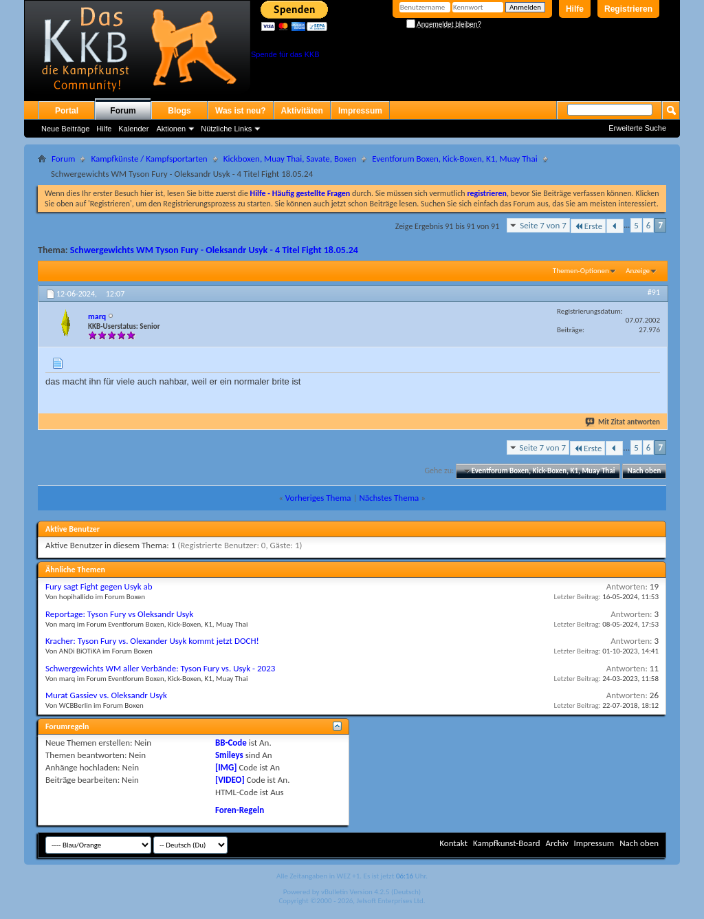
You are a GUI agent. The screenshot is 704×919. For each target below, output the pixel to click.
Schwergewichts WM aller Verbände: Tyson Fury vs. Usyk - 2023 (160, 668)
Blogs (179, 111)
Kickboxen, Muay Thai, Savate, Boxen (290, 158)
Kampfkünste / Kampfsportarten (149, 158)
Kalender (133, 129)
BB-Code (231, 742)
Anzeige (638, 270)
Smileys (229, 755)
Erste (588, 226)
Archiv (556, 843)
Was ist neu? (240, 111)
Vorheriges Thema (318, 498)
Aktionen (171, 129)
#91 (654, 292)
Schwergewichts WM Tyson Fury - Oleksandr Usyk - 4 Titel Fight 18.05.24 (214, 250)
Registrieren (628, 9)
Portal (66, 111)
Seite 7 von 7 (543, 225)
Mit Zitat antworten (623, 422)
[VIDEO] (230, 780)
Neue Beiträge (65, 129)
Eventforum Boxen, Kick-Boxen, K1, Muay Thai (454, 158)
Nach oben (644, 470)
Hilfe (575, 9)
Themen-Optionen (581, 270)
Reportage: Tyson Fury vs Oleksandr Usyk (119, 614)
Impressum (360, 111)
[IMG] (226, 767)
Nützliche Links (226, 129)
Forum (122, 111)
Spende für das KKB (285, 54)
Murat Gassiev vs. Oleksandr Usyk (106, 695)
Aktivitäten (302, 111)
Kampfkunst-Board (506, 843)
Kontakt (453, 843)
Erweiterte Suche (637, 128)
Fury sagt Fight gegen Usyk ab (99, 586)
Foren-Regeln (239, 810)
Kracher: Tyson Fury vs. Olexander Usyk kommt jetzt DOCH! (152, 641)
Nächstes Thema (389, 498)
